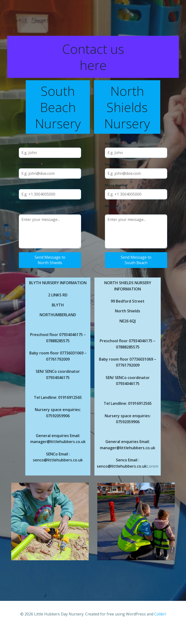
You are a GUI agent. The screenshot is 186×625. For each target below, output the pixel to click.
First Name (29, 144)
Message (26, 206)
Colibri (160, 612)
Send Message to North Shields (50, 260)
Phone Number (31, 185)
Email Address (31, 164)
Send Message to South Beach (136, 260)
